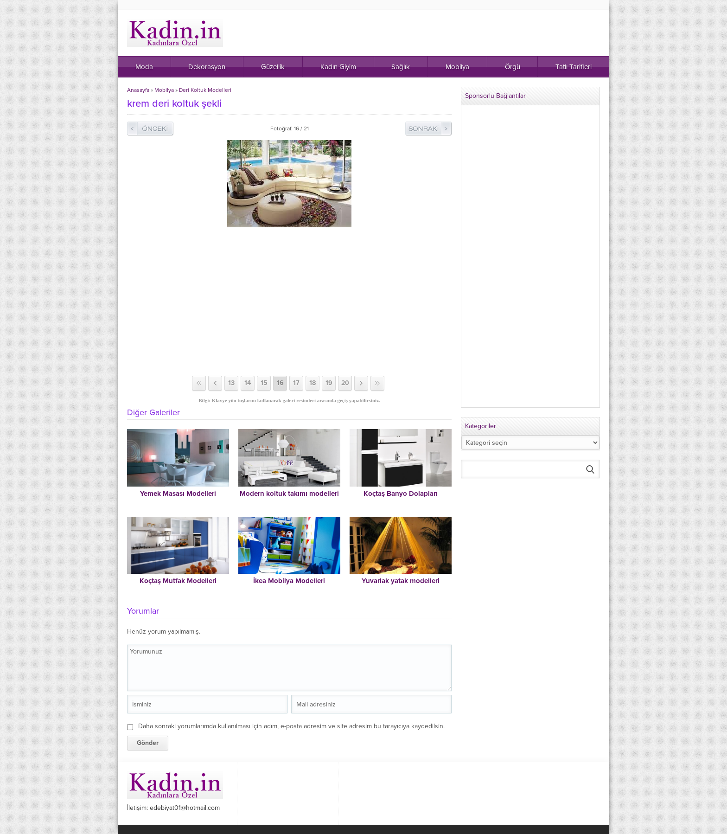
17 (296, 383)
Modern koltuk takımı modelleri (289, 493)
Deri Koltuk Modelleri (205, 90)
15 (264, 383)
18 (312, 383)
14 (247, 383)
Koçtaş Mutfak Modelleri (178, 581)
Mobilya (164, 90)
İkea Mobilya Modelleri (289, 581)
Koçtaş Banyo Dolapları (401, 493)
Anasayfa (138, 90)
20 (345, 383)
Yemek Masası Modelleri (178, 493)
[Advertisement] (289, 301)
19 (328, 383)
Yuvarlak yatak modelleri (401, 581)
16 (280, 383)
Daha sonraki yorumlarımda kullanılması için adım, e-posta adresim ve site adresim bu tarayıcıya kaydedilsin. (291, 726)
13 (231, 383)
